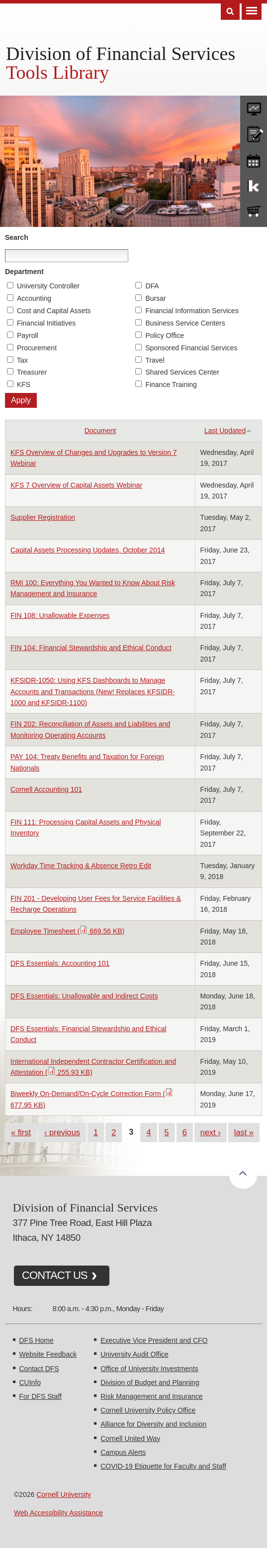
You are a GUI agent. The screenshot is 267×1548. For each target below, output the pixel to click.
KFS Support (253, 185)
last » (244, 1132)
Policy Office (164, 335)
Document (100, 431)
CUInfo (30, 1382)
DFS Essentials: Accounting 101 (59, 963)
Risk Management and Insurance (151, 1396)
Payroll (27, 335)
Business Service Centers (185, 323)
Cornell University (63, 1494)
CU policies (253, 133)
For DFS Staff (40, 1396)
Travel (154, 360)
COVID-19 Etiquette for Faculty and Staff (163, 1466)
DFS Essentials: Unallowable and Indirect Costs (84, 996)
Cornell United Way (130, 1438)
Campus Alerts (123, 1452)
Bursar (155, 298)
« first (21, 1132)
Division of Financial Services (120, 53)
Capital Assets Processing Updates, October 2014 (87, 550)
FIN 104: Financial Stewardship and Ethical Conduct (91, 648)
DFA (152, 286)
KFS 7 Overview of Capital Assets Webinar (76, 485)
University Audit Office (134, 1354)
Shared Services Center (182, 372)
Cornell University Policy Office (147, 1410)
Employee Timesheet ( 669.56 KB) (67, 931)
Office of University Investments (149, 1369)
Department (24, 272)
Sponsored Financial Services (191, 348)
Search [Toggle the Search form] (230, 11)
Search (16, 237)
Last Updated (228, 431)
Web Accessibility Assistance (58, 1513)
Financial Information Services (192, 311)
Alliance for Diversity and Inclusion (153, 1424)
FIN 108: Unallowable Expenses (59, 615)
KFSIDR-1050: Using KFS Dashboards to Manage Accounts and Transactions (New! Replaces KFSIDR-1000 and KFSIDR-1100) (92, 691)
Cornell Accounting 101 (46, 789)
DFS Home (36, 1340)
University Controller (48, 286)
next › (210, 1132)
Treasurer (32, 372)
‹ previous (62, 1132)
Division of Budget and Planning (149, 1382)
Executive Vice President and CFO (153, 1340)
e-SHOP (253, 211)
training (253, 159)
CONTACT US (55, 1275)
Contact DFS (39, 1369)
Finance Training (171, 384)
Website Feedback (48, 1354)
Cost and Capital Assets (54, 311)
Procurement (37, 348)
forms (253, 106)
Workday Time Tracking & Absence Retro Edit (80, 866)
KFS (23, 384)
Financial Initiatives (46, 323)
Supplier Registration (42, 517)
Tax (22, 360)
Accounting (34, 298)
